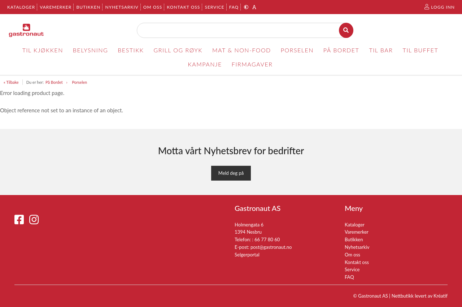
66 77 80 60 (267, 239)
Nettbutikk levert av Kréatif (420, 296)
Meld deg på (231, 173)
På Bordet (54, 82)
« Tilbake (11, 82)
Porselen (79, 82)
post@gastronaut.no (271, 247)
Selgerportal (247, 255)
